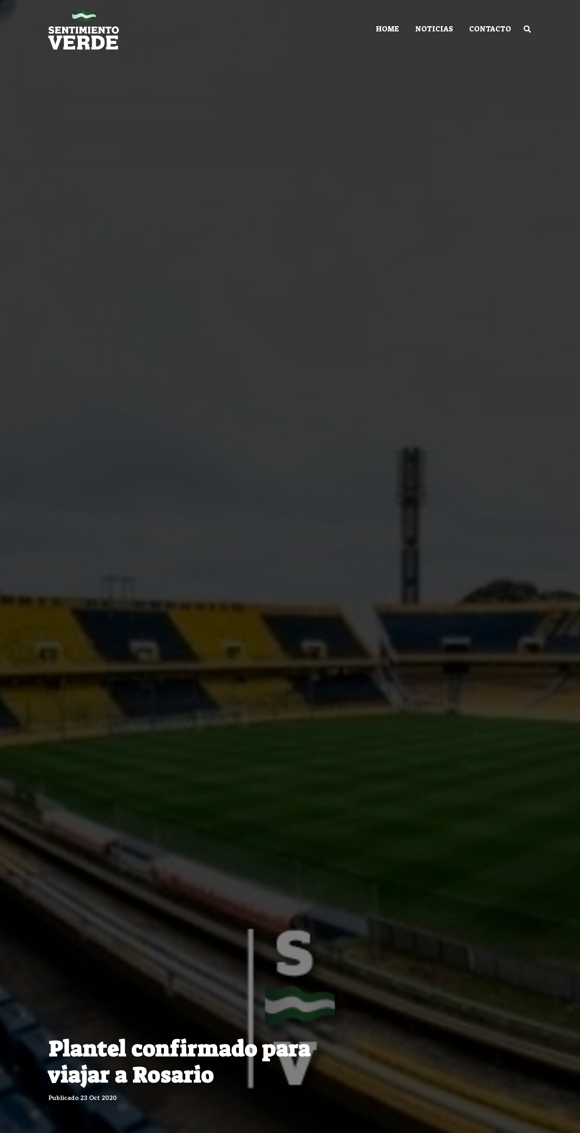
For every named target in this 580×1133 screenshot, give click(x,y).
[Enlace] (83, 29)
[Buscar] (527, 29)
